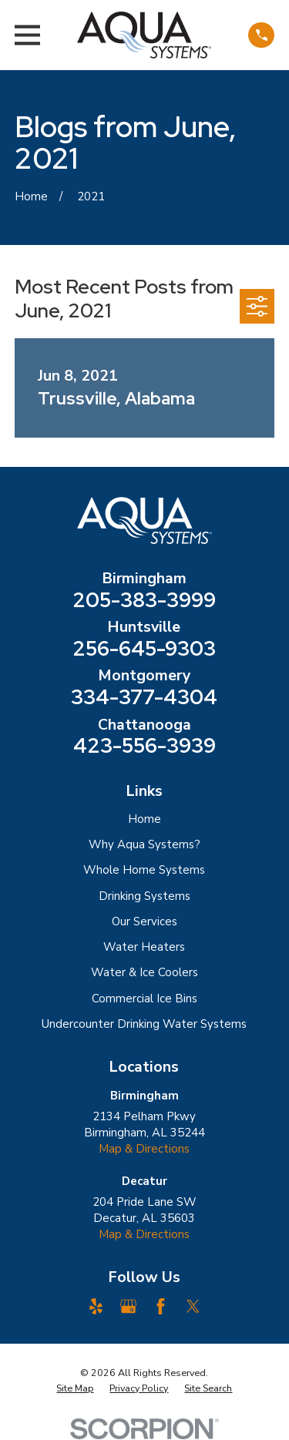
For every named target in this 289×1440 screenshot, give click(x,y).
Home (144, 819)
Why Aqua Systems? (144, 844)
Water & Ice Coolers (144, 972)
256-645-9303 (144, 649)
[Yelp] (96, 1306)
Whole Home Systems (144, 870)
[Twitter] (193, 1306)
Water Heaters (144, 947)
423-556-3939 (144, 746)
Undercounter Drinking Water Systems (144, 1024)
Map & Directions (144, 1148)
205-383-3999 (144, 600)
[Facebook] (161, 1306)
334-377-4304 (144, 697)
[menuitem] (74, 1388)
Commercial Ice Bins (144, 998)
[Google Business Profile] (128, 1306)
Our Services (144, 921)
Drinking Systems (144, 896)
